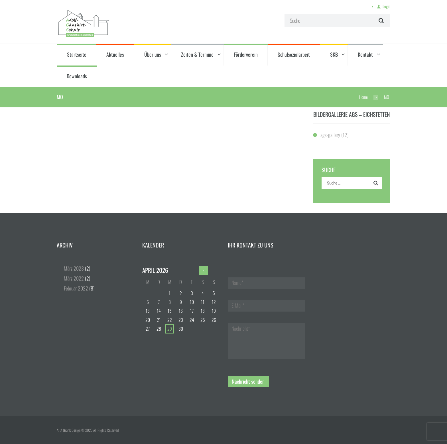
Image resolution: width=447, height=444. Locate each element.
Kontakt (365, 54)
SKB (334, 54)
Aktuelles (115, 54)
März (74, 268)
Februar (76, 288)
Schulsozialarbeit (294, 54)
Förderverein (246, 54)
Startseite (76, 54)
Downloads (77, 76)
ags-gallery (330, 134)
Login (386, 6)
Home (363, 97)
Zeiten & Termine (197, 54)
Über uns (152, 54)
